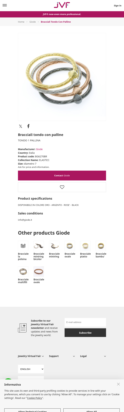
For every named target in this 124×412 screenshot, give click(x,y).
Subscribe (85, 332)
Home (21, 21)
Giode (33, 21)
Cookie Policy (34, 408)
